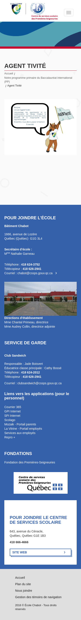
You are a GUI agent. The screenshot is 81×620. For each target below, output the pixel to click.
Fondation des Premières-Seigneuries (29, 462)
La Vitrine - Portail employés (23, 428)
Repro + (9, 437)
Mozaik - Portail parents (20, 424)
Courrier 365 (12, 407)
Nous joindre (23, 590)
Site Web (19, 552)
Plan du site (23, 584)
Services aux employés (19, 433)
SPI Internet (12, 415)
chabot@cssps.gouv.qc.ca (35, 273)
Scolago (9, 420)
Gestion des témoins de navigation (38, 597)
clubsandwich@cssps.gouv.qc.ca (39, 383)
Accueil (8, 73)
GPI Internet (12, 411)
